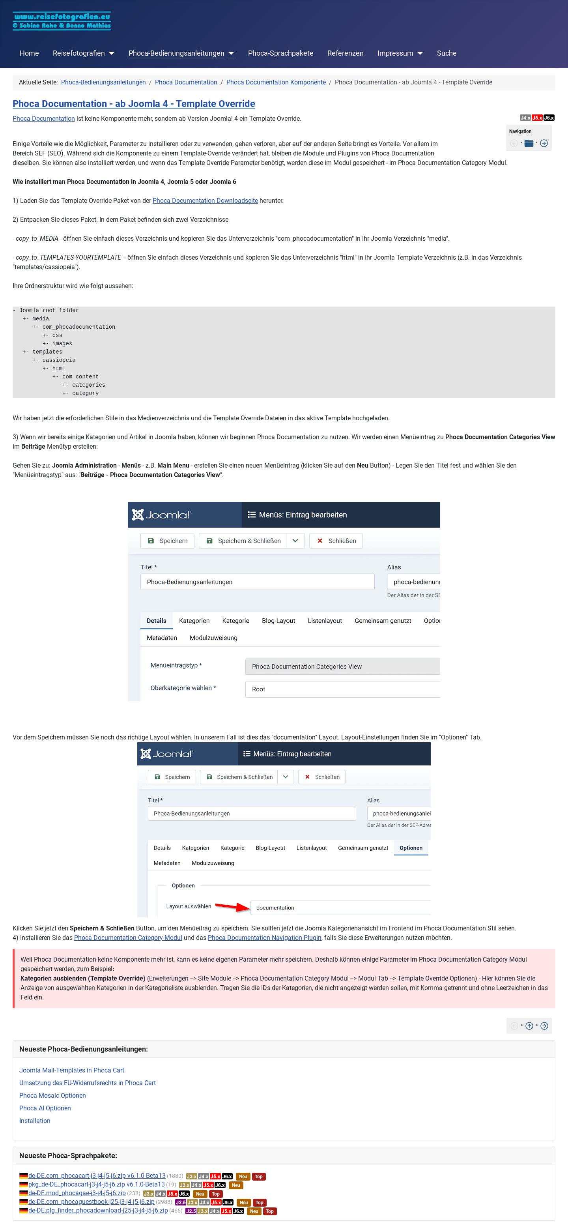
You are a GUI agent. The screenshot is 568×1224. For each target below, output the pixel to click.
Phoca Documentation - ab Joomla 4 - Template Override (134, 103)
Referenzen (345, 53)
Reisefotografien (79, 53)
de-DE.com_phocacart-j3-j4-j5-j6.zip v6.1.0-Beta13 (97, 1175)
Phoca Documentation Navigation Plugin (264, 937)
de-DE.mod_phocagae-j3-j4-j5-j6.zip (77, 1193)
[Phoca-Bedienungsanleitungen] (229, 53)
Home (29, 53)
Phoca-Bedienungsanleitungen (176, 53)
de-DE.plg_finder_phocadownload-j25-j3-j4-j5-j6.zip (98, 1210)
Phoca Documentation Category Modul (128, 937)
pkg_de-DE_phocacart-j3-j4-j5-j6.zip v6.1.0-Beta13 (96, 1184)
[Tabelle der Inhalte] (529, 142)
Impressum (395, 53)
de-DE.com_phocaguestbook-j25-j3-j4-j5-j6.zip (91, 1201)
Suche (447, 53)
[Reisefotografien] (110, 53)
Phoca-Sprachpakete (281, 53)
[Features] (544, 142)
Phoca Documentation (44, 118)
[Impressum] (418, 53)
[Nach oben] (529, 1025)
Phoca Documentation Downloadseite (205, 200)
